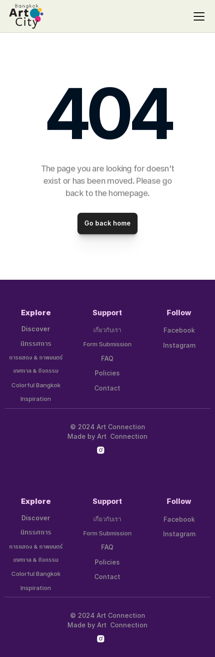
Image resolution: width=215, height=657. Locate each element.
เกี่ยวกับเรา (107, 330)
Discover (35, 329)
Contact (107, 388)
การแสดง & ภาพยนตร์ (36, 358)
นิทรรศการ (35, 344)
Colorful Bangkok (36, 385)
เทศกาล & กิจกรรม (35, 371)
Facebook (179, 330)
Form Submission (107, 344)
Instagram (179, 345)
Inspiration (35, 398)
